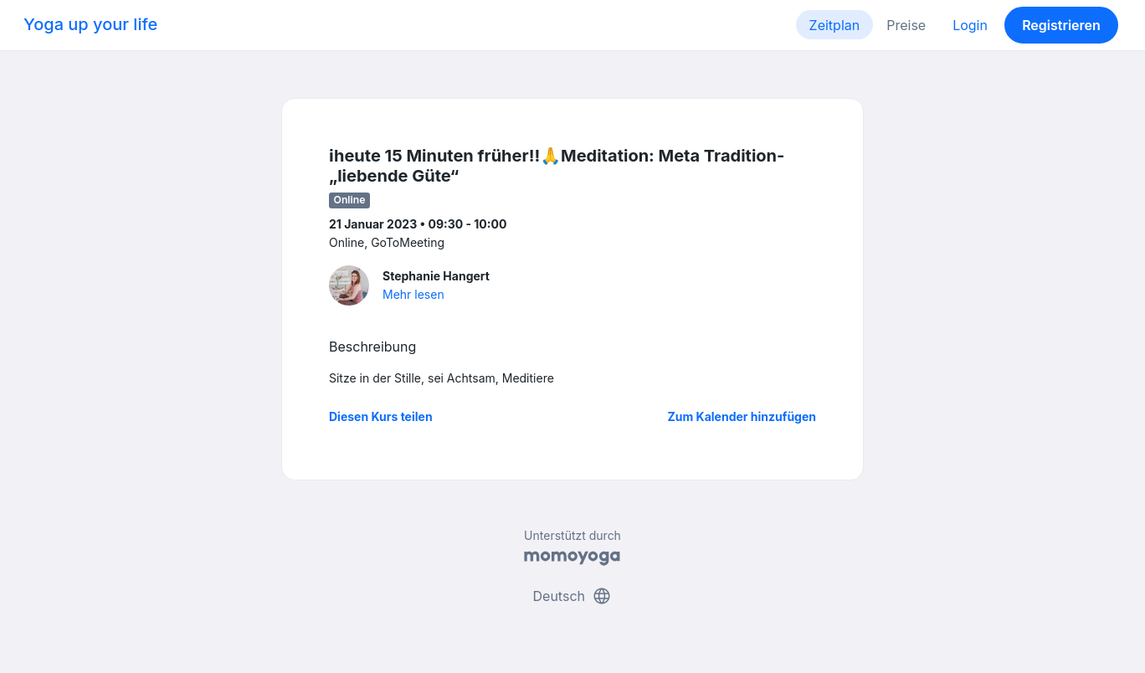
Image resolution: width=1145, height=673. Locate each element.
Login (970, 25)
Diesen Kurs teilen (381, 416)
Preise (906, 25)
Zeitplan (834, 25)
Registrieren (1061, 25)
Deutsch (573, 596)
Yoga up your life (90, 24)
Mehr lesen (413, 294)
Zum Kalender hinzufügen (742, 416)
